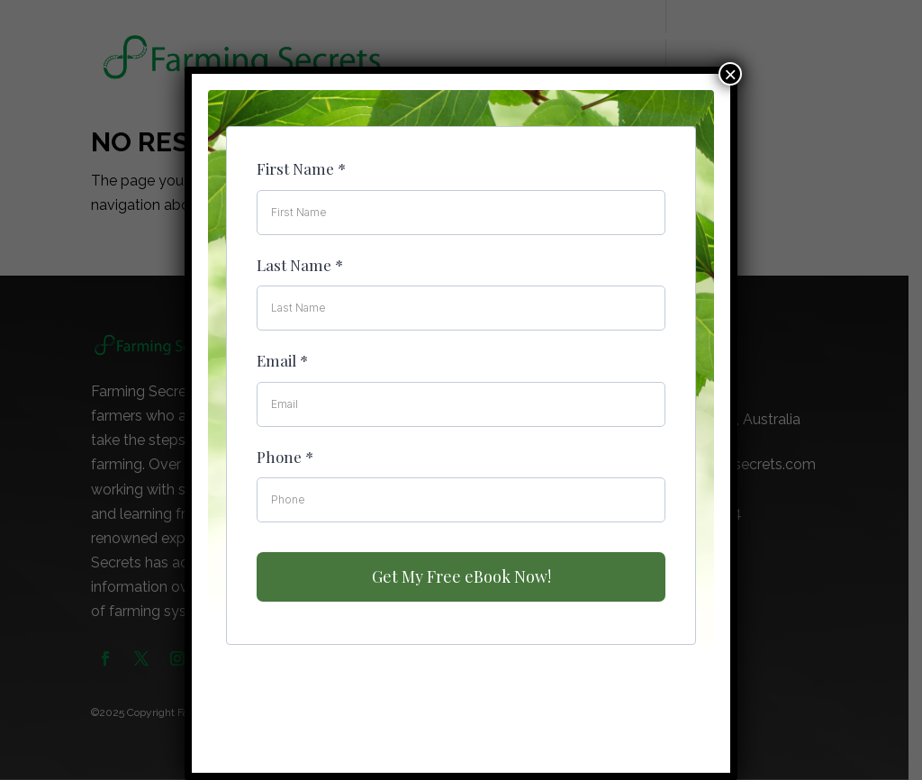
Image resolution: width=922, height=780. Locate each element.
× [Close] (730, 74)
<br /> (461, 414)
